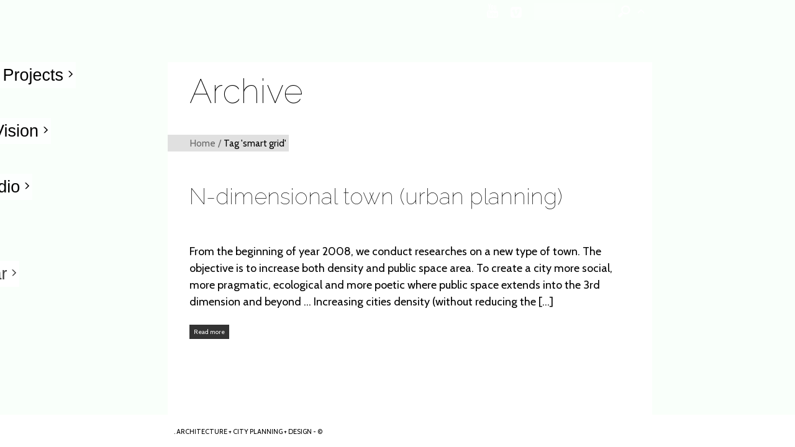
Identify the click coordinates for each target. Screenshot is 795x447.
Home (202, 143)
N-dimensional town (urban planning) (376, 196)
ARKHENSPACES (781, 395)
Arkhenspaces (84, 431)
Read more (209, 332)
